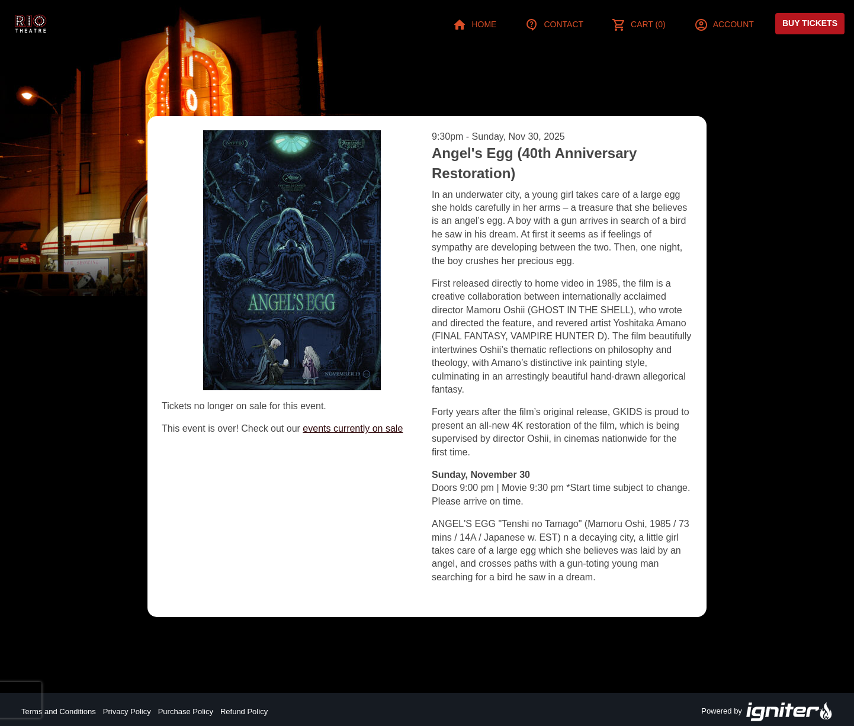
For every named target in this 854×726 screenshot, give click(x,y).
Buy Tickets (809, 23)
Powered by (767, 711)
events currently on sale (353, 428)
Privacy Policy (127, 711)
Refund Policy (244, 711)
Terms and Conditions (58, 711)
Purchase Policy (185, 711)
